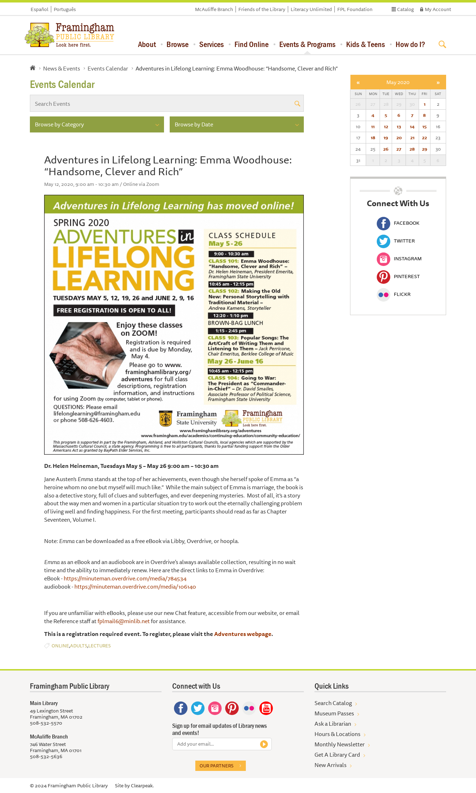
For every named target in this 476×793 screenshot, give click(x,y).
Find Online (251, 44)
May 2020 (397, 82)
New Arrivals (330, 765)
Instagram (399, 258)
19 (386, 137)
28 (412, 148)
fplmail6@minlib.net (123, 621)
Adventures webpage (242, 633)
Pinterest (398, 276)
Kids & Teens (365, 44)
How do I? (410, 44)
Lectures (99, 645)
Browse (177, 44)
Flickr (394, 294)
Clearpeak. (142, 785)
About (147, 44)
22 (424, 137)
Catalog (405, 9)
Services (211, 44)
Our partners (216, 765)
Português (65, 9)
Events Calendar (108, 68)
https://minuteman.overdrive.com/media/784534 (124, 578)
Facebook (398, 223)
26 (385, 148)
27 (398, 148)
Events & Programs (307, 44)
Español (39, 9)
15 (424, 126)
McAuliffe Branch (214, 9)
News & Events (61, 68)
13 (399, 126)
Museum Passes (334, 713)
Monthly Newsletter (339, 744)
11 (373, 126)
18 (373, 137)
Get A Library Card (337, 754)
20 (399, 137)
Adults (78, 645)
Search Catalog (333, 703)
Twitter (396, 241)
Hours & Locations (337, 734)
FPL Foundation (354, 9)
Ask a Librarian (332, 723)
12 (386, 126)
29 (424, 148)
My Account (438, 9)
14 (412, 126)
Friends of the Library (261, 9)
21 (412, 137)
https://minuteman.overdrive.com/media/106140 (135, 586)
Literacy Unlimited (311, 9)
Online (60, 645)
